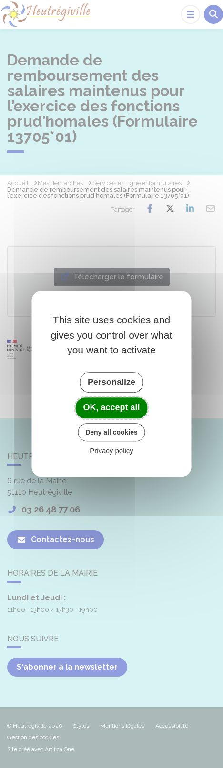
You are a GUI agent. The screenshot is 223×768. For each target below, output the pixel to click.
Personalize (111, 382)
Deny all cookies (111, 432)
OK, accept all (111, 407)
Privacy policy (111, 451)
